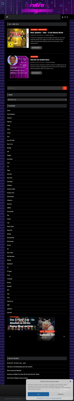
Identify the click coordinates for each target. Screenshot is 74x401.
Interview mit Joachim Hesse (39, 59)
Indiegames (9, 200)
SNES (8, 305)
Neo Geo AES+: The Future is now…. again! (16, 363)
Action (8, 110)
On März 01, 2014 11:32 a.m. (37, 62)
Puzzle (8, 275)
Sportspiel (9, 312)
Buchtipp (9, 148)
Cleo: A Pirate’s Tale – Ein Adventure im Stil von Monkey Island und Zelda (22, 323)
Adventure (9, 118)
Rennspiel (9, 286)
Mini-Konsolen (10, 241)
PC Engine (9, 271)
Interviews (34, 56)
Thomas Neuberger (50, 62)
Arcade (8, 133)
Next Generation (10, 256)
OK (38, 394)
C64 (8, 151)
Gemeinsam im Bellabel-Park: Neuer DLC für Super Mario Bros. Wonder (23, 374)
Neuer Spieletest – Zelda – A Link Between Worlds (46, 32)
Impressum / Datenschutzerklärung (53, 398)
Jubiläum (9, 208)
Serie (8, 297)
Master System (10, 226)
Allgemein (34, 29)
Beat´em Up (10, 144)
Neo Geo (9, 245)
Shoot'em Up (10, 301)
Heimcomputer (10, 196)
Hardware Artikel (11, 189)
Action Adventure (11, 114)
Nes (8, 249)
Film (8, 166)
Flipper (8, 170)
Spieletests (9, 309)
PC (7, 267)
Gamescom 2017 (47, 334)
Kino (8, 215)
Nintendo (9, 260)
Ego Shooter (10, 159)
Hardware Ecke (10, 193)
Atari (8, 136)
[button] (70, 381)
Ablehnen (60, 394)
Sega (8, 294)
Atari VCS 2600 (10, 140)
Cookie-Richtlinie (40, 398)
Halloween (9, 185)
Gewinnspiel (9, 181)
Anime (8, 129)
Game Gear (9, 178)
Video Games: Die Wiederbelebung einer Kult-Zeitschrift (19, 367)
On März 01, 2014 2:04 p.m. (37, 35)
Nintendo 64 (10, 264)
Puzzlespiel (9, 279)
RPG (8, 290)
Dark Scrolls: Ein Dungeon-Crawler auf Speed (17, 378)
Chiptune (9, 155)
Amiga (8, 125)
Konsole (9, 219)
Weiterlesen (36, 47)
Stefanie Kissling (50, 35)
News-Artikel (42, 29)
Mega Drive (9, 230)
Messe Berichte (10, 237)
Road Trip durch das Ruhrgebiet (14, 370)
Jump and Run (10, 211)
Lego (8, 223)
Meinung (9, 234)
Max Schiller (44, 337)
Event (8, 163)
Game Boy (9, 174)
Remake (9, 282)
